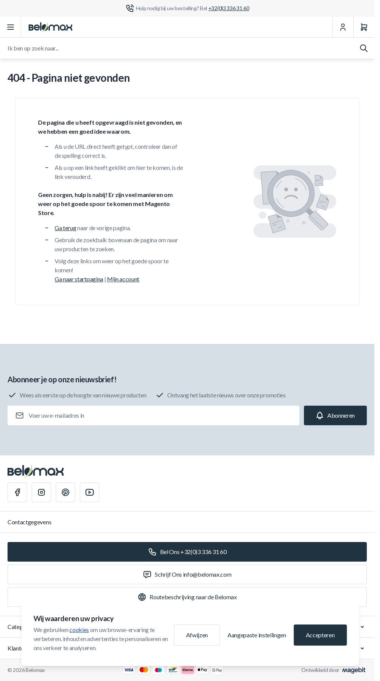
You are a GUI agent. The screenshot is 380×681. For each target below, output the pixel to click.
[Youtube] (89, 492)
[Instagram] (41, 492)
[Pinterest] (65, 492)
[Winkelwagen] (363, 27)
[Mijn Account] (342, 27)
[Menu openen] (10, 27)
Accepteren (320, 634)
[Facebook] (17, 492)
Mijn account (123, 278)
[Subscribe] (335, 415)
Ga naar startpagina (79, 278)
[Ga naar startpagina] (50, 27)
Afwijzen (197, 634)
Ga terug (65, 227)
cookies (79, 629)
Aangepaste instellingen (256, 634)
